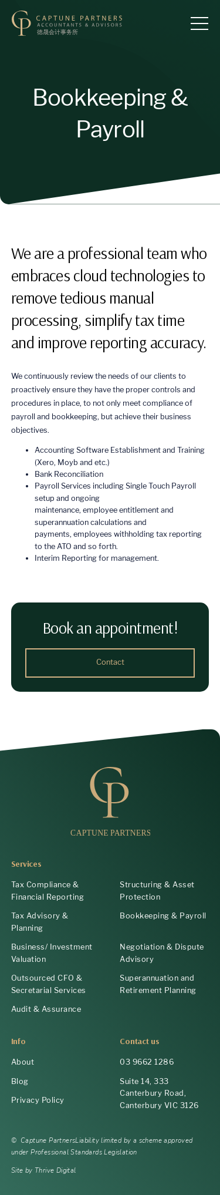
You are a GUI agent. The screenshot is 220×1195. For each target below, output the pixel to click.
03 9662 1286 (147, 1062)
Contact (110, 662)
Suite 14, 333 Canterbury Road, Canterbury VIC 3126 (159, 1093)
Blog (20, 1081)
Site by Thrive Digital (43, 1170)
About (23, 1062)
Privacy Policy (38, 1100)
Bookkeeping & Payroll (163, 915)
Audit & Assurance (46, 1009)
